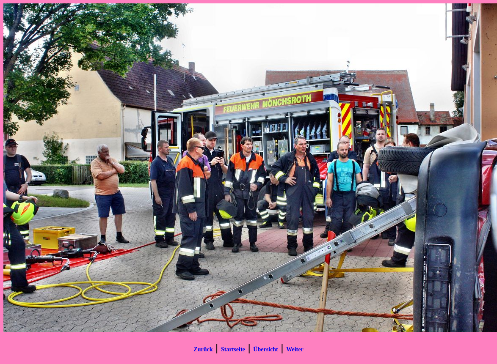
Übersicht (265, 349)
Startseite (233, 349)
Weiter (294, 349)
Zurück (203, 349)
